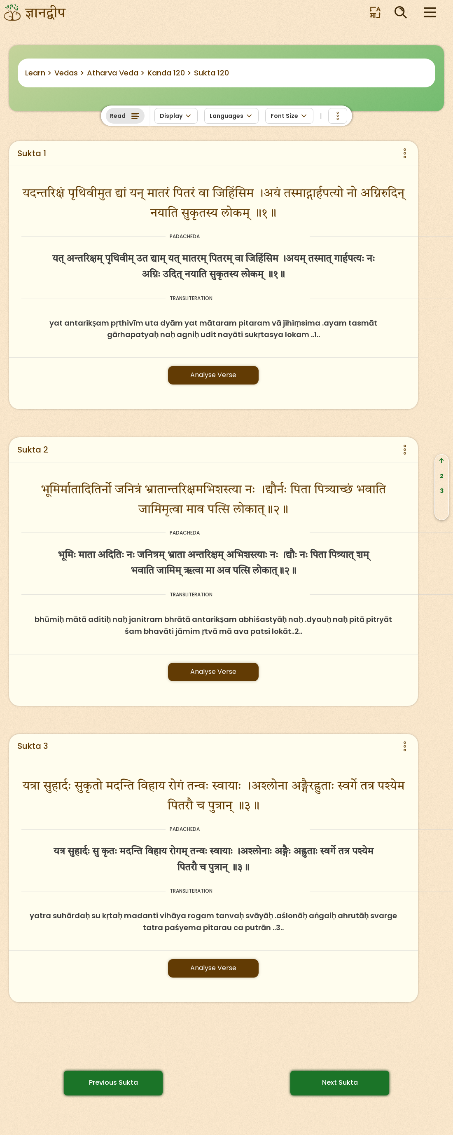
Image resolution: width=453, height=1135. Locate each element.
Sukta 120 (211, 73)
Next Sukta (340, 1082)
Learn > (38, 73)
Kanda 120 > (169, 73)
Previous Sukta (113, 1082)
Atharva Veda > (116, 73)
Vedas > (69, 73)
